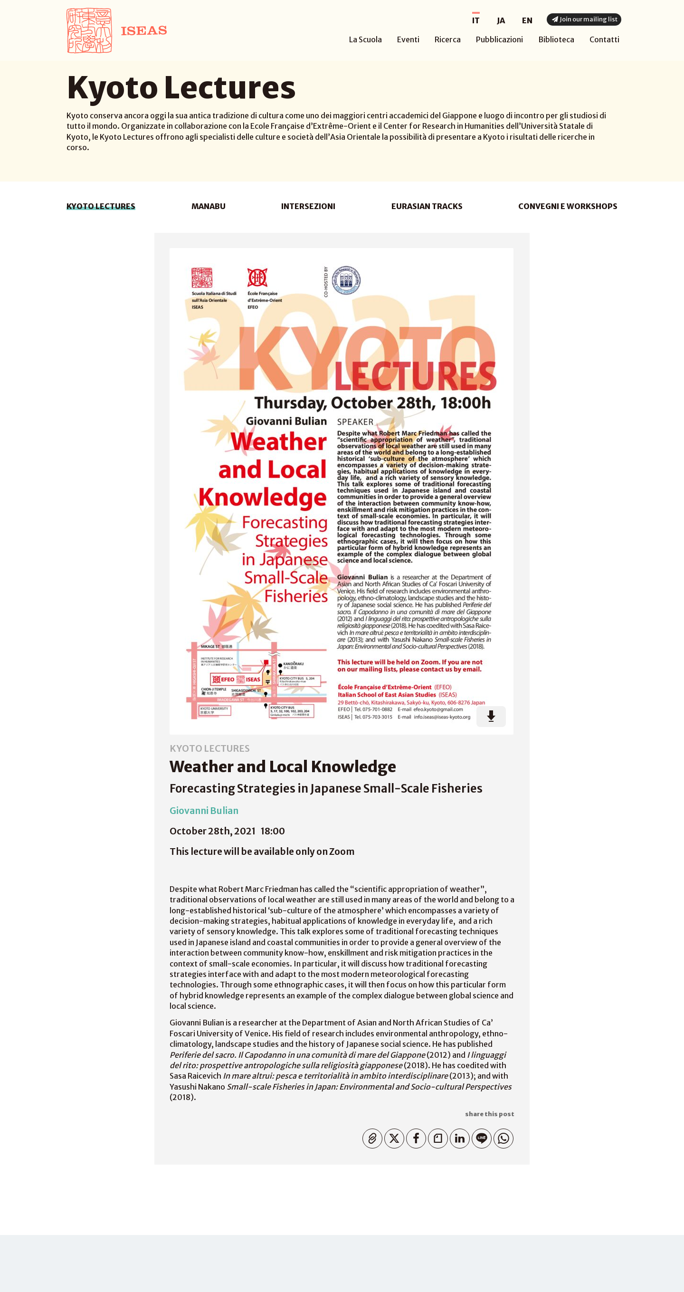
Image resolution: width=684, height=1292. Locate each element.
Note (436, 1136)
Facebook (414, 1136)
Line (479, 1136)
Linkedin (458, 1136)
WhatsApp (501, 1136)
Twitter (392, 1136)
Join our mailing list (584, 19)
